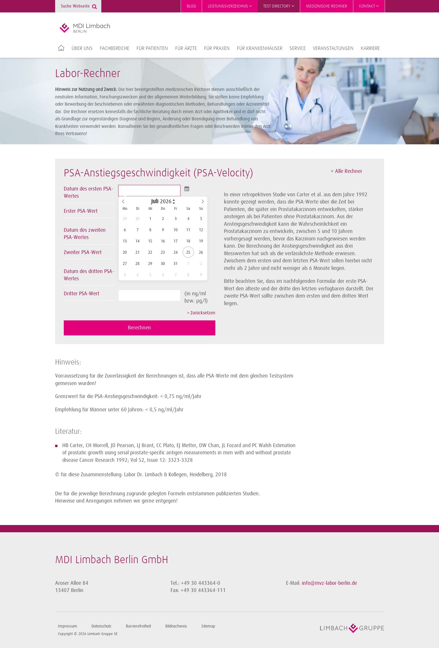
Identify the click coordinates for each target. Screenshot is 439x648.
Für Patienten (152, 48)
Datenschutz (101, 626)
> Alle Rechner (346, 171)
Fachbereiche (114, 48)
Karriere (370, 48)
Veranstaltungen (333, 48)
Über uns (82, 48)
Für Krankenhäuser (259, 48)
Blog (191, 6)
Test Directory (278, 6)
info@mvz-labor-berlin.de (329, 583)
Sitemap (208, 626)
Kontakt (369, 6)
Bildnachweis (176, 626)
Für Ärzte (186, 48)
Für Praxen (217, 48)
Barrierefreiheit (138, 626)
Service (297, 48)
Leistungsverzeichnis (230, 6)
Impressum (67, 626)
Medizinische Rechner (326, 6)
